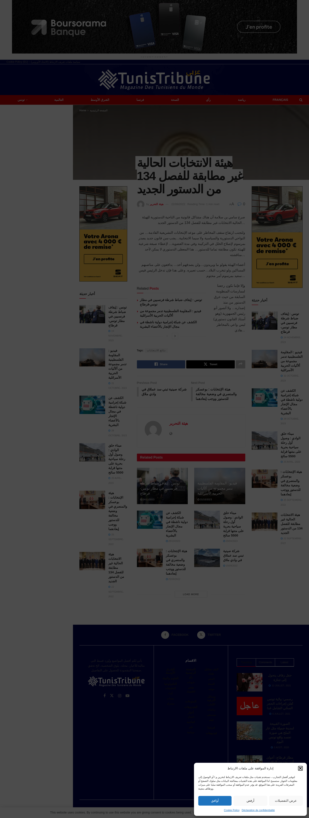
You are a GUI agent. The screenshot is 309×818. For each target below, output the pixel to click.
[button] (300, 768)
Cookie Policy (232, 810)
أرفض (250, 800)
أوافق (215, 800)
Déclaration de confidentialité (258, 810)
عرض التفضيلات (286, 800)
